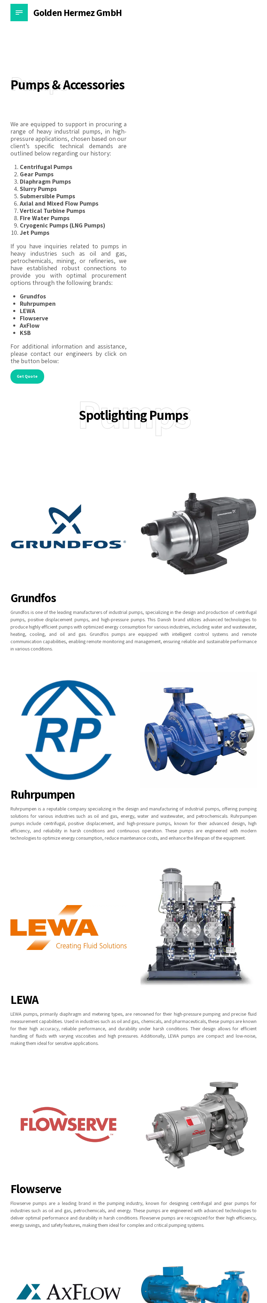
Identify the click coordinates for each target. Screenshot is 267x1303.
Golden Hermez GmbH (77, 12)
